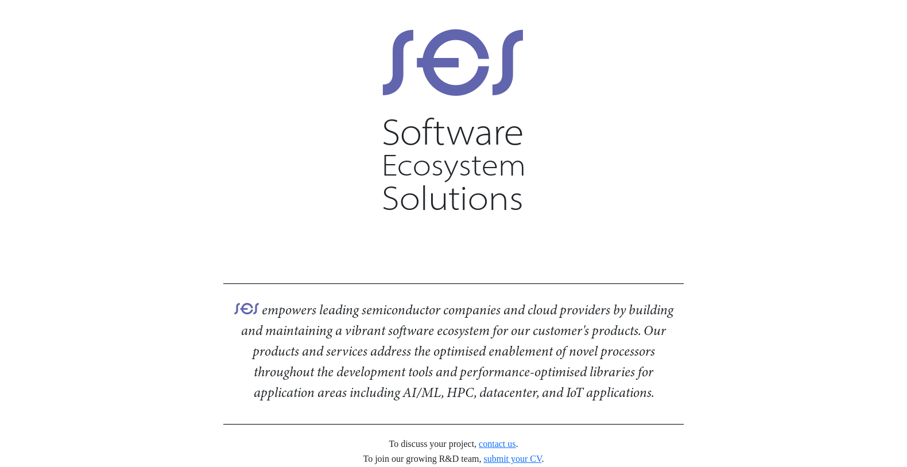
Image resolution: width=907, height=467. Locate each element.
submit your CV (512, 459)
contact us (497, 444)
